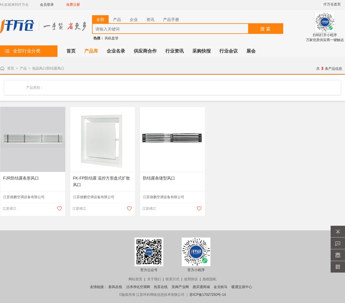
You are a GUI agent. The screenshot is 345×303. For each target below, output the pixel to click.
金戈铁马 (220, 287)
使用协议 (191, 279)
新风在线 (115, 287)
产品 (23, 68)
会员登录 (47, 5)
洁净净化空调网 (138, 287)
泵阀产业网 (180, 287)
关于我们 (154, 279)
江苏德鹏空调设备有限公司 (24, 197)
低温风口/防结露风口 (48, 68)
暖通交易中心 (241, 287)
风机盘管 (111, 38)
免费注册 (73, 5)
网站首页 (135, 279)
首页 (10, 68)
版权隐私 (209, 279)
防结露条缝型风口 (159, 178)
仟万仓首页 (332, 4)
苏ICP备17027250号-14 (207, 295)
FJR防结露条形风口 (21, 178)
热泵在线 (161, 287)
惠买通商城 (201, 287)
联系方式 (172, 279)
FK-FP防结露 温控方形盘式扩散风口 (101, 181)
